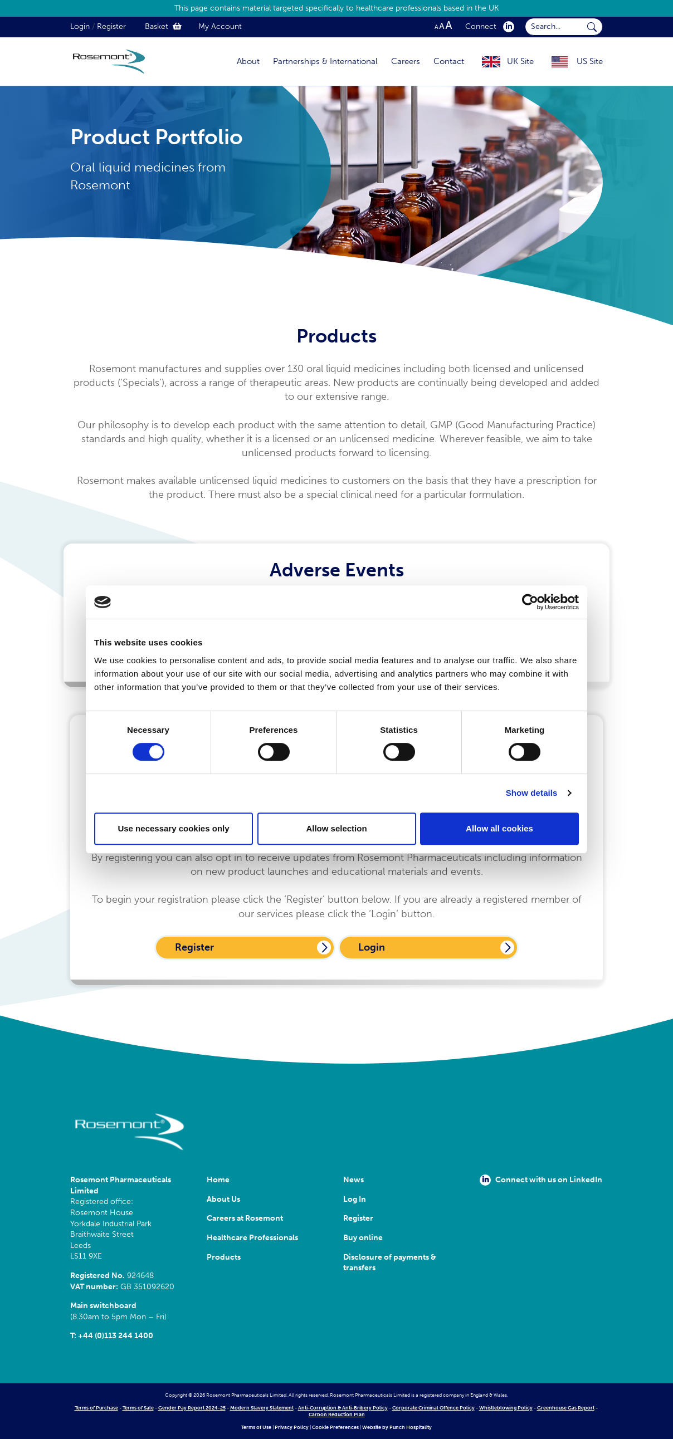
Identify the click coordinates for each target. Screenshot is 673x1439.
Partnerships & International (325, 61)
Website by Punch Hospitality (397, 1427)
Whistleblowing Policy (506, 1408)
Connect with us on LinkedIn (541, 1180)
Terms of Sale (138, 1408)
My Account (220, 26)
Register (111, 26)
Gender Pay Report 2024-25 (192, 1408)
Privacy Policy (292, 1427)
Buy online (363, 1237)
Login (80, 26)
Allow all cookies (499, 828)
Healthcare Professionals (252, 1237)
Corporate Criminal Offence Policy (433, 1408)
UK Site (520, 61)
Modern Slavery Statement (262, 1408)
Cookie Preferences (335, 1427)
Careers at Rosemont (246, 1218)
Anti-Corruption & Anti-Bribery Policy (343, 1408)
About (248, 61)
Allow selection (336, 828)
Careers (405, 61)
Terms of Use (256, 1427)
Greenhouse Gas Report (565, 1408)
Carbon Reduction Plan (337, 1414)
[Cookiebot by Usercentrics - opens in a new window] (530, 602)
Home (218, 1180)
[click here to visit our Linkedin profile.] (506, 26)
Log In (354, 1199)
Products (224, 1257)
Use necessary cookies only (173, 828)
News (353, 1180)
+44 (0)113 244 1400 (115, 1335)
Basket (163, 26)
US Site (590, 61)
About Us (223, 1199)
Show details (532, 792)
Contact (448, 61)
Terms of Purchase (96, 1408)
